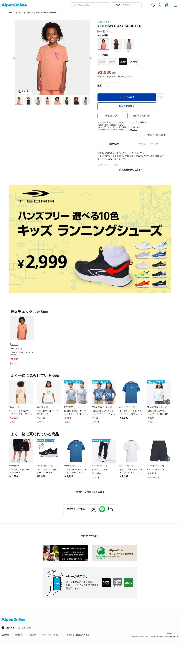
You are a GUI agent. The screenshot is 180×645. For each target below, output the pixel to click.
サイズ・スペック (148, 144)
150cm (123, 62)
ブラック (116, 45)
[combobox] (90, 5)
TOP (10, 13)
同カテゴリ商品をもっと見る (90, 491)
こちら (122, 125)
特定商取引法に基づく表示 (78, 635)
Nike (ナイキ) (104, 22)
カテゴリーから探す (90, 536)
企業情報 (5, 635)
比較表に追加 (111, 115)
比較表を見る (141, 116)
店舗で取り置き (127, 106)
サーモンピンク (103, 45)
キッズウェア (28, 13)
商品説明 (114, 144)
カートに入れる (127, 97)
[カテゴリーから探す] (127, 5)
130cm (101, 62)
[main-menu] (175, 5)
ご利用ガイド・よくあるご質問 (18, 628)
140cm (112, 62)
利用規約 (32, 635)
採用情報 (18, 635)
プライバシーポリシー (51, 635)
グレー (129, 45)
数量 (99, 85)
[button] (15, 58)
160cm (133, 62)
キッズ (18, 13)
